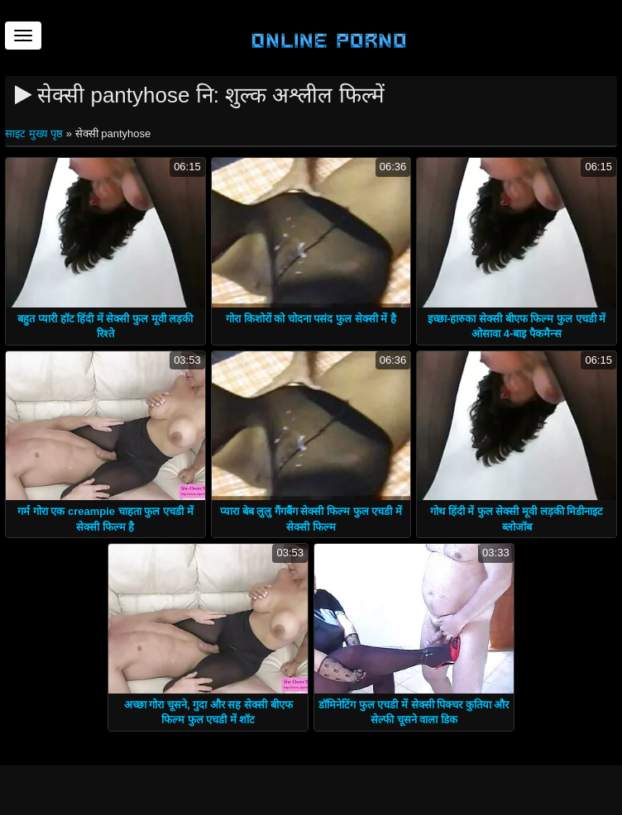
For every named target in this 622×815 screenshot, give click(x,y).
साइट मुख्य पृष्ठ (35, 133)
